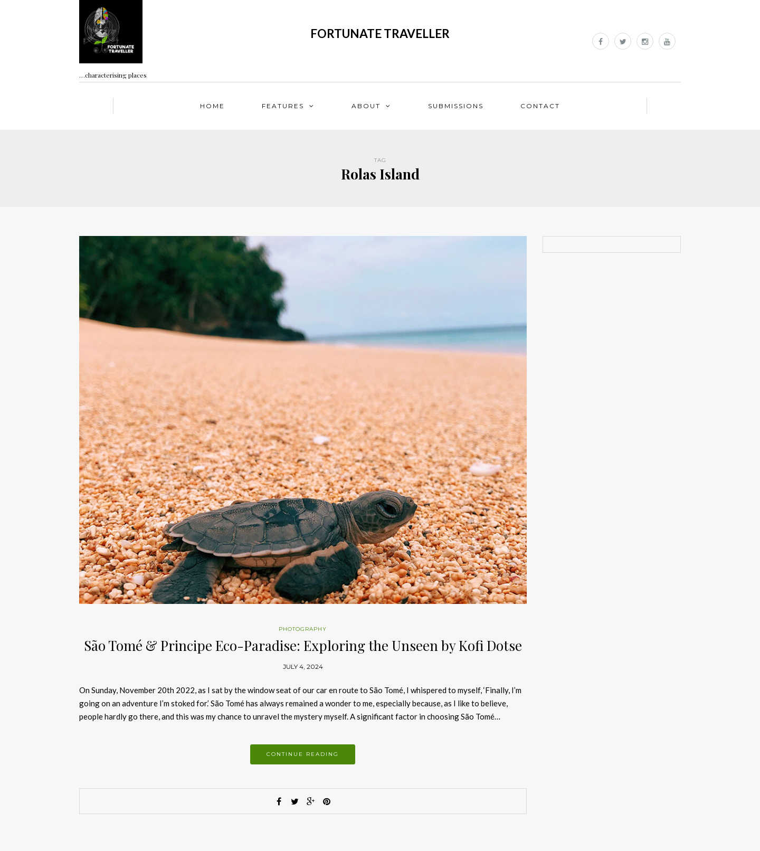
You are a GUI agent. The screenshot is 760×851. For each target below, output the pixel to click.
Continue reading (303, 754)
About (366, 106)
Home (212, 106)
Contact (540, 106)
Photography (303, 629)
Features (283, 106)
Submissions (455, 106)
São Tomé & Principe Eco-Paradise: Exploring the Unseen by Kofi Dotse (303, 645)
